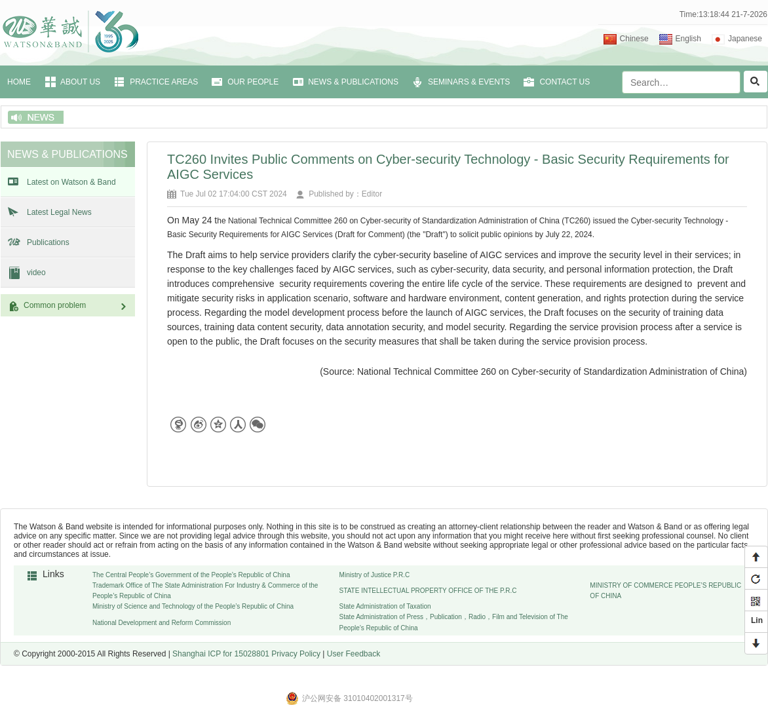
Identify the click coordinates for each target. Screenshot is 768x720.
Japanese (745, 38)
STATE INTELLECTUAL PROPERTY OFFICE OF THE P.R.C (428, 590)
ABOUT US (80, 81)
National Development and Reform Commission (161, 622)
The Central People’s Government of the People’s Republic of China (191, 574)
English (688, 38)
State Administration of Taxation (385, 606)
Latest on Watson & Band (71, 182)
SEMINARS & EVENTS (469, 81)
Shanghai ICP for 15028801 (220, 653)
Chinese (634, 38)
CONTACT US (564, 81)
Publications (48, 242)
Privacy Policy (295, 653)
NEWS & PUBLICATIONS (353, 81)
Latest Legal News (59, 212)
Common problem (76, 306)
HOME (19, 81)
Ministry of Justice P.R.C (374, 574)
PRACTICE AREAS (164, 81)
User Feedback (353, 653)
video (36, 272)
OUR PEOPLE (252, 81)
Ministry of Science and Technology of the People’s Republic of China (193, 606)
